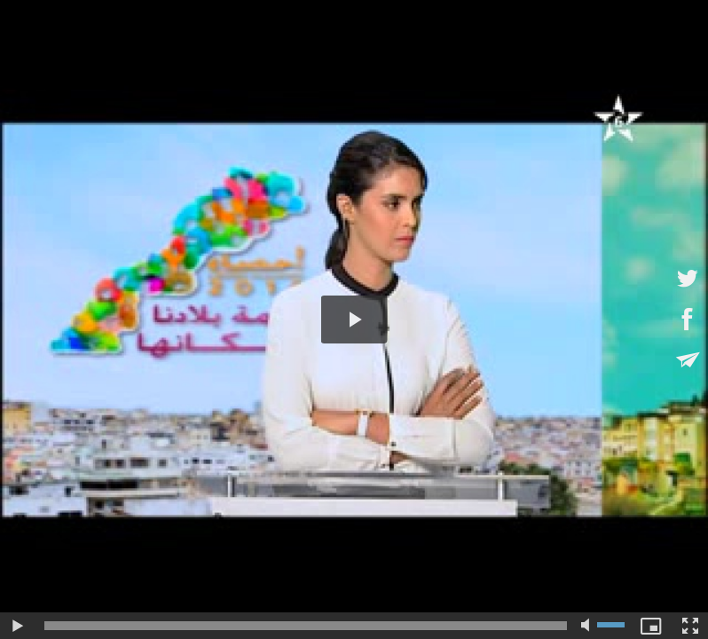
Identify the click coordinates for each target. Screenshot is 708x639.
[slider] (305, 625)
